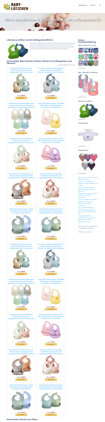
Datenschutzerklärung (42, 419)
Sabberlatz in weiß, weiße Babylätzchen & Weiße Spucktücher (85, 203)
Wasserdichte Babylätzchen (86, 207)
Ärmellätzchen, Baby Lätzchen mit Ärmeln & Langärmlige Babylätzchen (88, 195)
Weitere (94, 5)
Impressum (33, 419)
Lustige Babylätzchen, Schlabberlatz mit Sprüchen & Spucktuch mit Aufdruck (86, 217)
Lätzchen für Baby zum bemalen (87, 199)
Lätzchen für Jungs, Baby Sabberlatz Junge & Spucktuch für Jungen (88, 183)
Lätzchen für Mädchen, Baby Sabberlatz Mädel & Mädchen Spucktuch (86, 189)
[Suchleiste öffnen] (100, 5)
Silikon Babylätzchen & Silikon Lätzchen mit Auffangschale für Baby (87, 211)
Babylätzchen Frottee (84, 222)
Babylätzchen (84, 5)
